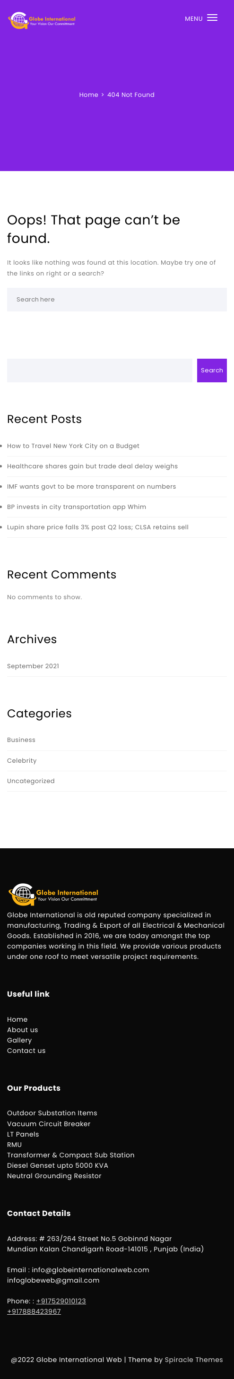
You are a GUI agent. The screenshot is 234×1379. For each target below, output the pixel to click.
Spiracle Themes (194, 1359)
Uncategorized (31, 780)
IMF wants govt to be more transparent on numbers (91, 486)
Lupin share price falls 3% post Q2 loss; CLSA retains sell (98, 527)
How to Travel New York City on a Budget (73, 445)
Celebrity (22, 760)
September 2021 (33, 666)
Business (21, 739)
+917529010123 (61, 1301)
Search (212, 370)
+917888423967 (34, 1311)
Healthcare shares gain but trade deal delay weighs (92, 466)
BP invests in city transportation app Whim (77, 506)
